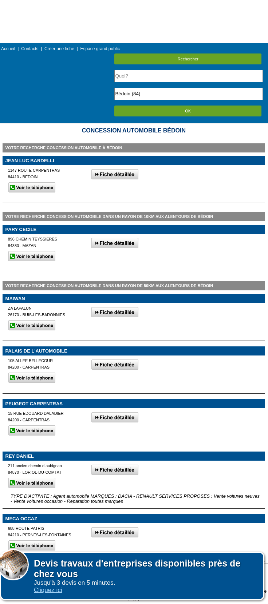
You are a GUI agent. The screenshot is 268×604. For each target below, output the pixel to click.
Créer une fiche (59, 48)
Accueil (8, 48)
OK (188, 111)
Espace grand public (100, 48)
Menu (134, 5)
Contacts (29, 48)
